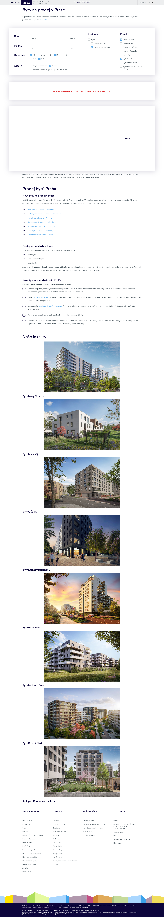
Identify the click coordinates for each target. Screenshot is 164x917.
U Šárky (25, 828)
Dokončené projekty (29, 861)
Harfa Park (26, 846)
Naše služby (90, 812)
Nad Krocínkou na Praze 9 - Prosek (41, 235)
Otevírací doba (118, 832)
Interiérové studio (89, 835)
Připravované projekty (30, 857)
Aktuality (25, 868)
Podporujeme (57, 839)
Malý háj (25, 831)
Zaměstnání (57, 842)
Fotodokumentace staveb (31, 853)
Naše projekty (30, 812)
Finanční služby (88, 821)
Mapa (115, 836)
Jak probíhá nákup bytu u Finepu (94, 824)
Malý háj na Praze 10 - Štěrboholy (40, 230)
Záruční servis (57, 828)
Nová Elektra (27, 842)
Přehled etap (26, 872)
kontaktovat (44, 20)
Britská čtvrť (26, 824)
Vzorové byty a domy (30, 850)
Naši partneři (57, 853)
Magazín (56, 835)
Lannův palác (57, 857)
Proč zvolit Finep (59, 824)
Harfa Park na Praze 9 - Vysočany (40, 218)
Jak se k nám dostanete (121, 839)
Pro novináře (57, 846)
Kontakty (142, 2)
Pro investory (57, 850)
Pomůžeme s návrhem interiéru (93, 828)
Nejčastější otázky (59, 831)
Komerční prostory (29, 864)
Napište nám (117, 843)
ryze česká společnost (40, 297)
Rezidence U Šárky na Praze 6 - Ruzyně (42, 222)
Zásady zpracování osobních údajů (65, 861)
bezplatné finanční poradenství (50, 306)
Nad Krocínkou (27, 821)
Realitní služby (88, 831)
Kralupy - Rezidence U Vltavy (32, 835)
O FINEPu (58, 812)
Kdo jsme (56, 821)
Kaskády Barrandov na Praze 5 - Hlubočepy (44, 214)
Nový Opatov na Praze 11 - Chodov (41, 226)
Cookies (56, 864)
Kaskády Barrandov (29, 839)
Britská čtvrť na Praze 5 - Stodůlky (41, 210)
